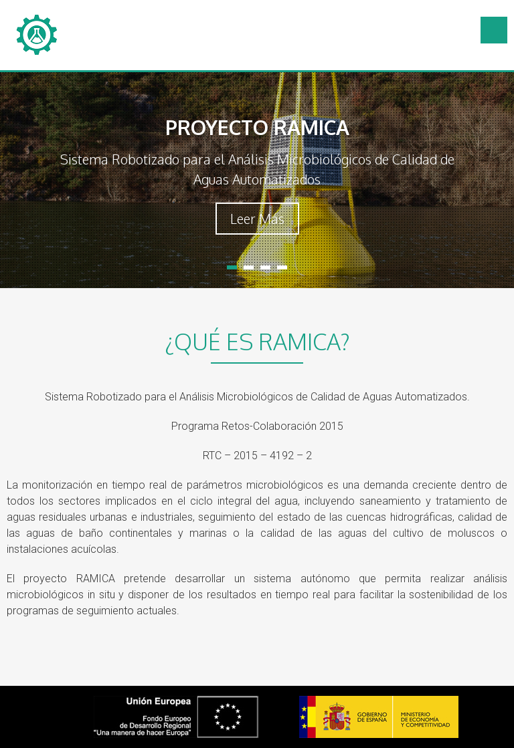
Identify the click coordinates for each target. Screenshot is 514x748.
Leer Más (257, 218)
